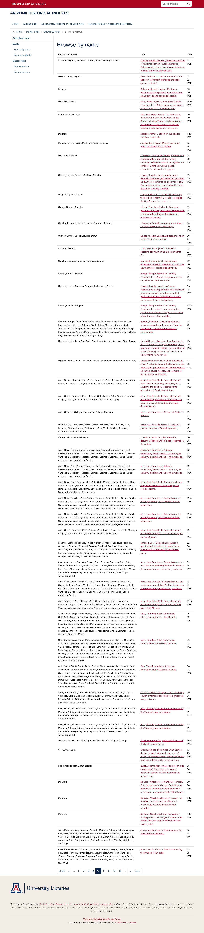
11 (103, 871)
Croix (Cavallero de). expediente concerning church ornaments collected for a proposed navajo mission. (162, 696)
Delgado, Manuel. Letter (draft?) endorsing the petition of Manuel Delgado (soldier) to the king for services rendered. (161, 198)
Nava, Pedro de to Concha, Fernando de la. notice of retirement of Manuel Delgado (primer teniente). (161, 80)
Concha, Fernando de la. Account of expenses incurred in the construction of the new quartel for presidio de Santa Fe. (162, 264)
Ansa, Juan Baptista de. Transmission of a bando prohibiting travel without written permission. (160, 501)
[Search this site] (173, 4)
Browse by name (22, 49)
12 (109, 871)
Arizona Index (30, 23)
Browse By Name (52, 32)
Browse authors (21, 66)
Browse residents (22, 55)
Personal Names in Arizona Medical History (110, 23)
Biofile (16, 44)
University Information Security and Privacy (102, 919)
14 (120, 871)
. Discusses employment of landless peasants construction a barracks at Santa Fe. (160, 252)
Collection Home (21, 38)
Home (15, 23)
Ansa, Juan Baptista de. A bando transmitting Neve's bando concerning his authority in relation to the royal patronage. (161, 453)
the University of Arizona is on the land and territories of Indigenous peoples (76, 904)
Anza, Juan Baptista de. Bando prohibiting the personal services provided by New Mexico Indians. (161, 485)
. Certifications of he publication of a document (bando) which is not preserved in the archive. (162, 441)
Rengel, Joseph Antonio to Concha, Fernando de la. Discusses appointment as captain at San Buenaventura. (161, 277)
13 (114, 871)
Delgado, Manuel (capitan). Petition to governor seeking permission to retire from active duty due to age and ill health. (161, 92)
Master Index (32, 32)
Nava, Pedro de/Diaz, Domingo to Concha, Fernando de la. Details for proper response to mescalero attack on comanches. (161, 105)
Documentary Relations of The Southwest (62, 23)
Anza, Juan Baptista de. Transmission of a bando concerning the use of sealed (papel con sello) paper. (161, 533)
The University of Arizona (124, 922)
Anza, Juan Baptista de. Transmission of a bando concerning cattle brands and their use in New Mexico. (160, 604)
